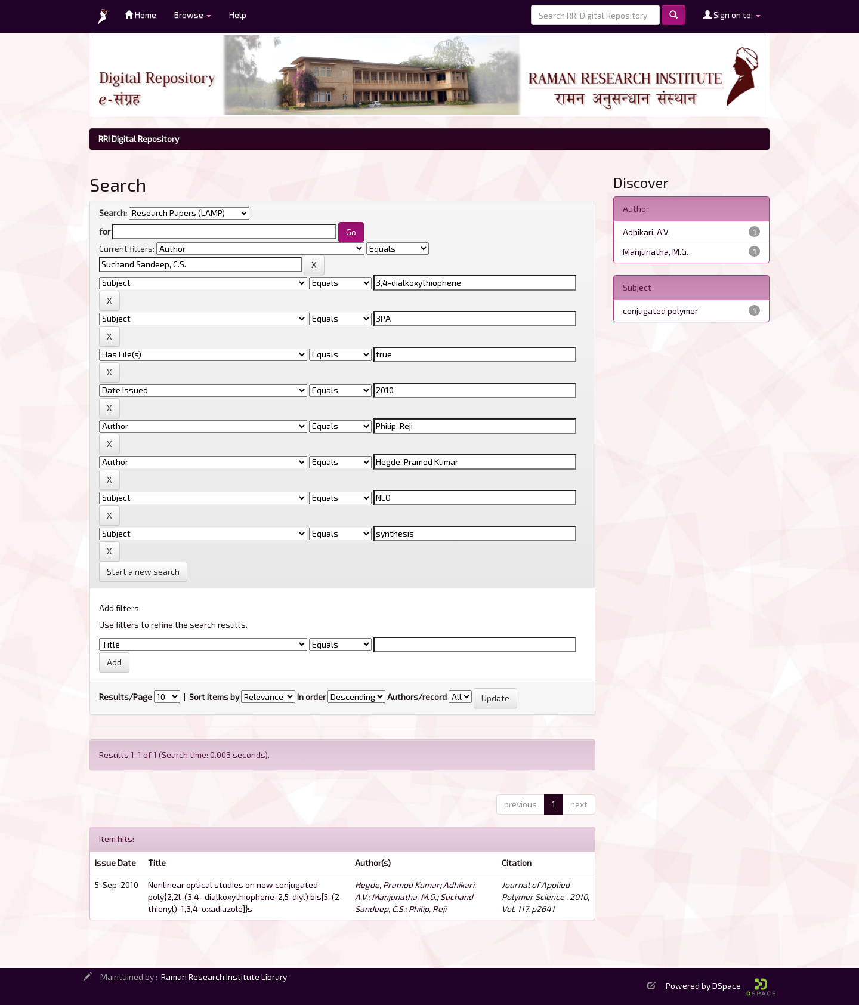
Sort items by (214, 697)
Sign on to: (732, 15)
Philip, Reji (427, 909)
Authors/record (417, 697)
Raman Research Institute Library (224, 977)
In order (311, 697)
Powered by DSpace (720, 986)
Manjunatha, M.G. (404, 897)
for (104, 231)
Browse (192, 15)
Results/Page (125, 697)
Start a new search (143, 571)
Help (237, 15)
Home (140, 15)
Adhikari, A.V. (646, 232)
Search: (113, 213)
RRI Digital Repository (138, 139)
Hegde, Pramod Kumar (397, 885)
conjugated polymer (660, 311)
